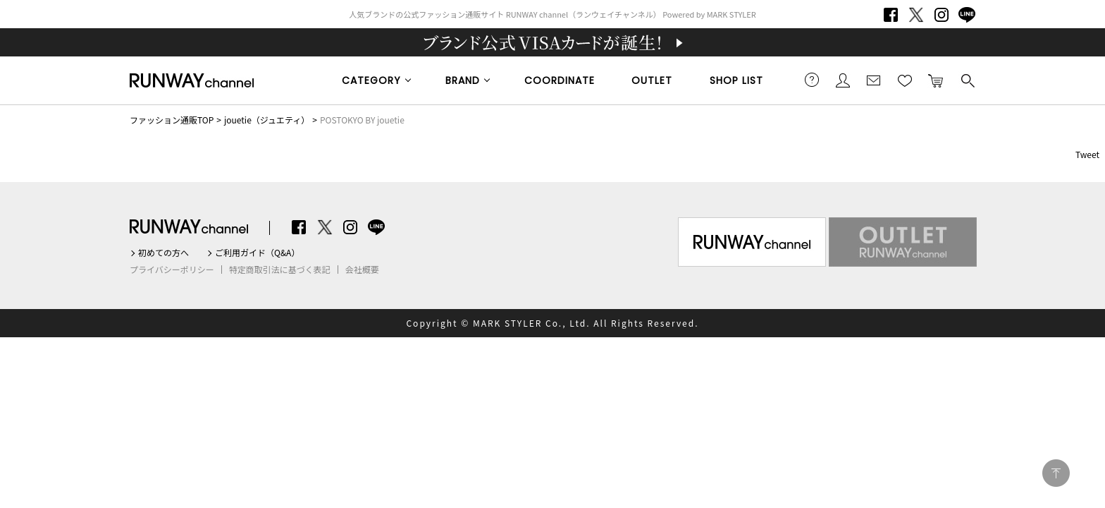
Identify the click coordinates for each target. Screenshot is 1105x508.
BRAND (462, 80)
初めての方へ (163, 252)
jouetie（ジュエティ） (266, 120)
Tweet (1087, 154)
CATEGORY (371, 80)
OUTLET (651, 80)
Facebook (890, 14)
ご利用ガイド (811, 79)
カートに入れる (935, 79)
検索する (966, 79)
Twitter (916, 14)
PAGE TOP (1056, 473)
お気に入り (904, 79)
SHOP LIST (736, 80)
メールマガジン (873, 79)
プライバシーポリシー (172, 269)
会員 (842, 79)
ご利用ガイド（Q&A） (257, 252)
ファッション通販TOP (172, 120)
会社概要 (362, 269)
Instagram (941, 14)
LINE (966, 14)
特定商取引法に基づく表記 (280, 269)
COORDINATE (559, 80)
